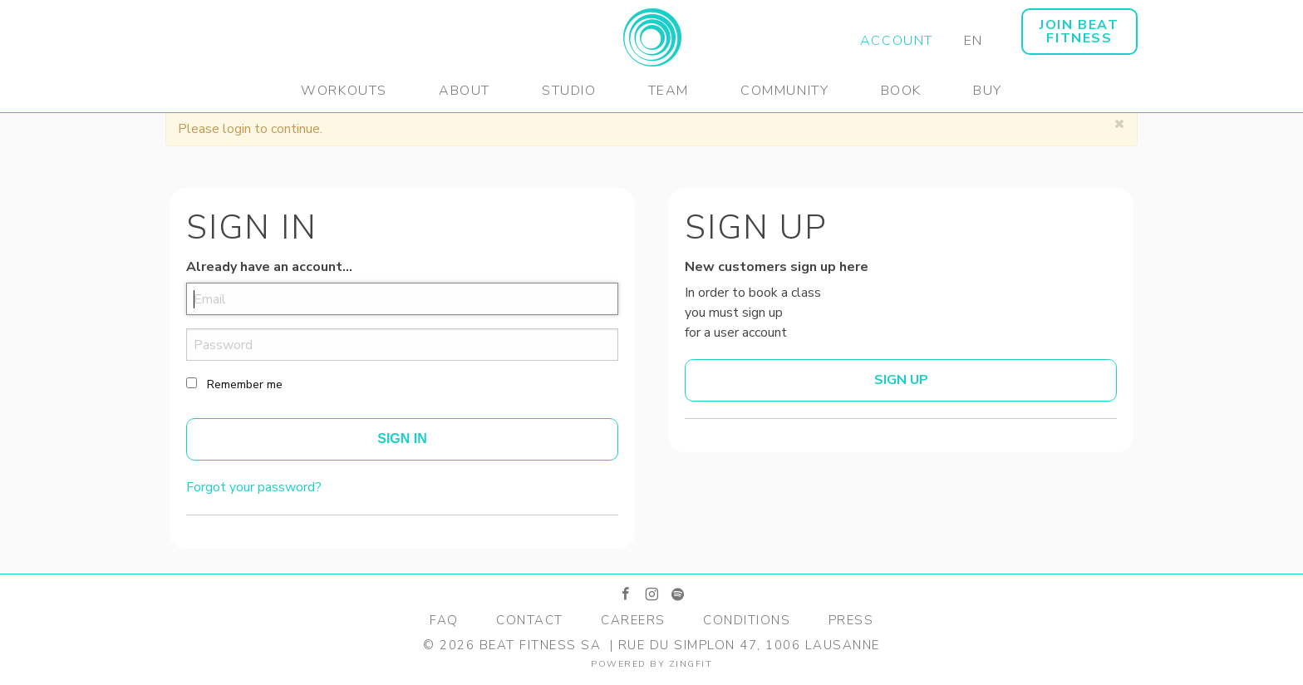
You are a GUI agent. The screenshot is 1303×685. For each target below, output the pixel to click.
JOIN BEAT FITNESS (1079, 31)
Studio (569, 90)
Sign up (901, 380)
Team (668, 90)
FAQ (444, 620)
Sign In (402, 438)
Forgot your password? (254, 487)
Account (896, 41)
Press (851, 620)
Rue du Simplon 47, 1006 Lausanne (749, 645)
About (464, 90)
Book (901, 90)
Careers (633, 620)
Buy (987, 90)
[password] (402, 344)
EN (973, 41)
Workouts (344, 90)
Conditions (746, 620)
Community (784, 90)
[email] (402, 299)
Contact (529, 620)
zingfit (691, 664)
